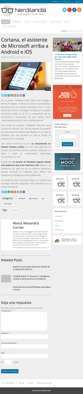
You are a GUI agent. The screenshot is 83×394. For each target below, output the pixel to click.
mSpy (57, 225)
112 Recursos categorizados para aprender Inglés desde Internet (66, 56)
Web (3, 353)
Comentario (6, 311)
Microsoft (7, 204)
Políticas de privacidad (44, 383)
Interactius (58, 216)
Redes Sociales (55, 22)
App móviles (16, 22)
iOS (43, 198)
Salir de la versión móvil (41, 391)
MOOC (67, 22)
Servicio (6, 22)
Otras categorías (9, 26)
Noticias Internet (40, 22)
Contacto (78, 2)
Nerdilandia (10, 383)
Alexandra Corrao (8, 57)
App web (27, 22)
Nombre (5, 333)
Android (22, 198)
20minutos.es (59, 230)
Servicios (67, 2)
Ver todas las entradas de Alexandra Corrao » (30, 247)
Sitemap (21, 383)
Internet (15, 210)
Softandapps (59, 221)
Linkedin (79, 10)
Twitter (64, 10)
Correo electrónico (9, 343)
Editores (55, 2)
